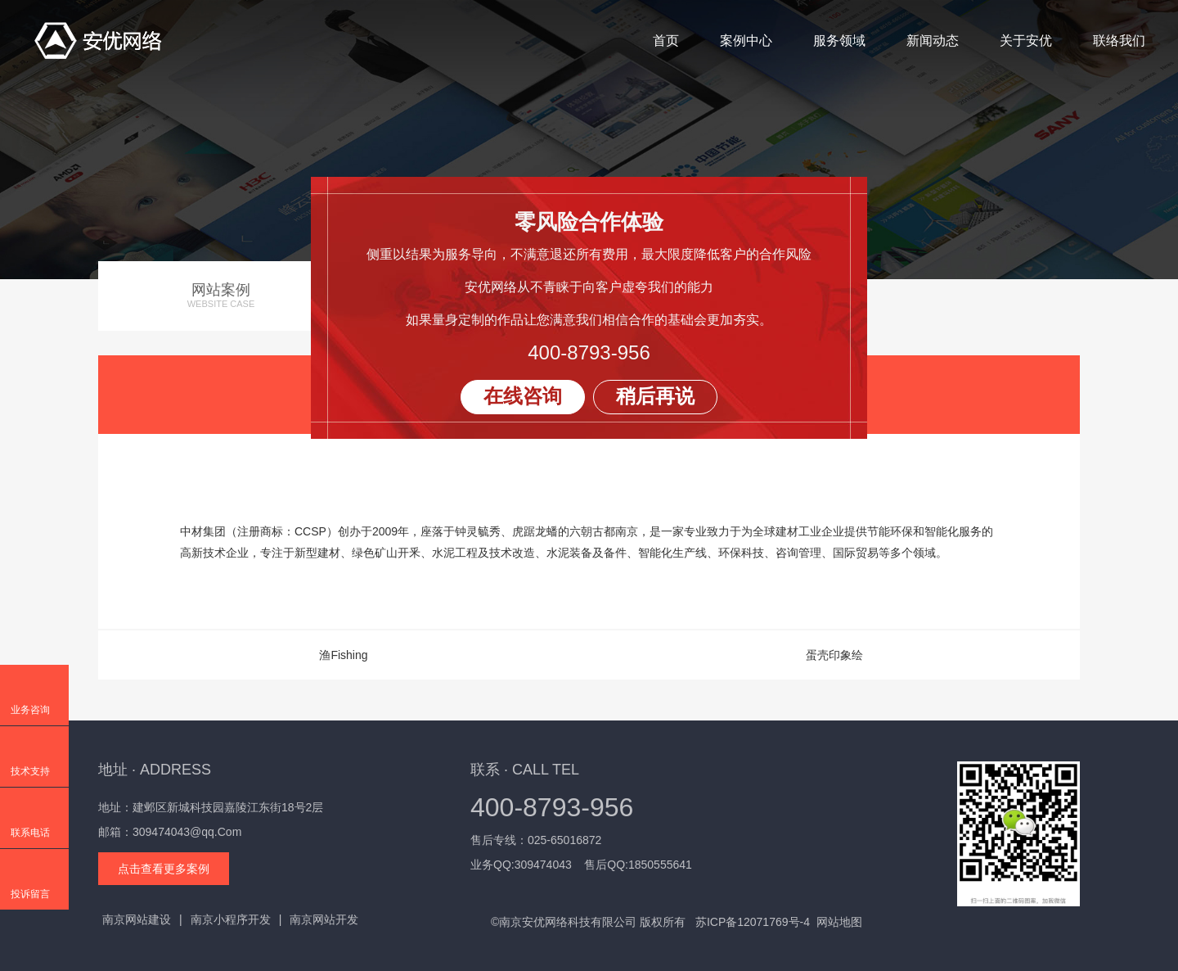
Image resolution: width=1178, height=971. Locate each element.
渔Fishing (343, 655)
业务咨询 (30, 710)
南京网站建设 (136, 919)
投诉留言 (30, 894)
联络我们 (1119, 40)
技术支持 (30, 771)
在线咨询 (522, 396)
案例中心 (746, 40)
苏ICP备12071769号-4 (752, 921)
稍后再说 (655, 396)
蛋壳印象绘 (834, 655)
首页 (666, 40)
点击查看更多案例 (163, 868)
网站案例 (221, 296)
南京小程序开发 (231, 919)
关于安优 (1026, 40)
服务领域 (839, 40)
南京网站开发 (324, 919)
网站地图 (839, 921)
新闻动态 (932, 40)
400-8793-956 (589, 352)
